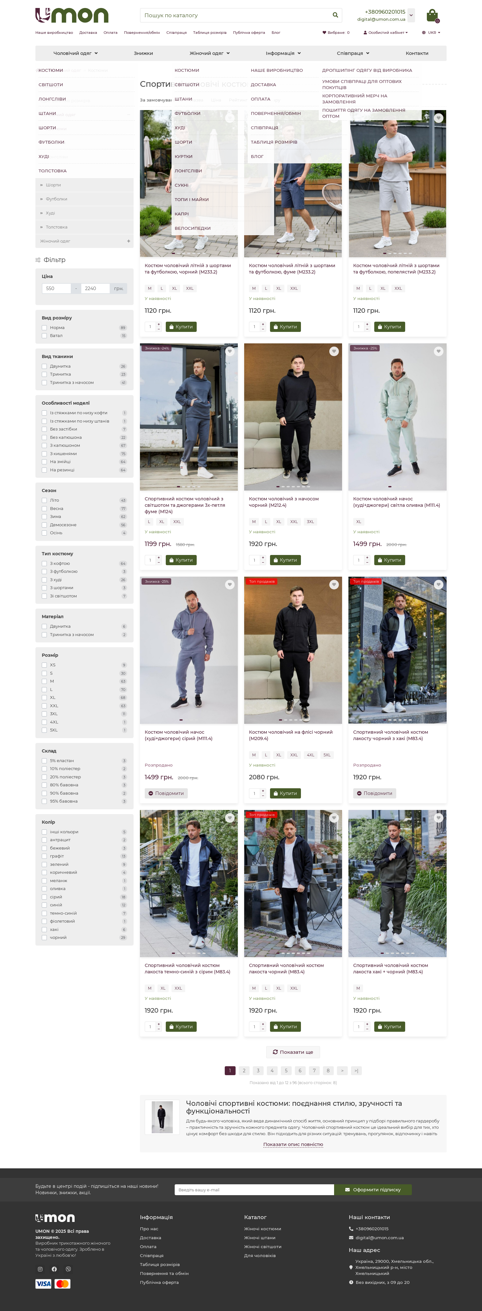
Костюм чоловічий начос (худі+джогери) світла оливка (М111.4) (396, 502)
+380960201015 (372, 1228)
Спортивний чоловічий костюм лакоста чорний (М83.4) (286, 969)
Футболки (56, 198)
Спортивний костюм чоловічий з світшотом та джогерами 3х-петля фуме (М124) (185, 505)
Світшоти (56, 142)
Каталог (255, 1217)
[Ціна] (56, 288)
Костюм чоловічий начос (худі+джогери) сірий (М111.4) (179, 735)
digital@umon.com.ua (380, 1237)
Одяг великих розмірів (65, 100)
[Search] (241, 15)
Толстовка (57, 226)
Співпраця (176, 32)
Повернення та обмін (164, 1273)
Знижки (143, 53)
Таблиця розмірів (210, 32)
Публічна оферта (249, 32)
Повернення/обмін (142, 32)
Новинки (50, 86)
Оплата (111, 32)
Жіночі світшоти (262, 1246)
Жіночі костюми (262, 1228)
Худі (50, 212)
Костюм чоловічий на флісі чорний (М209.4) (291, 735)
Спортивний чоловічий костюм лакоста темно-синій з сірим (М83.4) (187, 969)
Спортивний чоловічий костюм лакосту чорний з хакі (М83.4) (390, 735)
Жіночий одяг (206, 53)
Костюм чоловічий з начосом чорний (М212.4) (284, 502)
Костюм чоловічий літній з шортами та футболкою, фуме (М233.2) (292, 269)
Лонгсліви (57, 156)
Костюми (56, 128)
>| (356, 1071)
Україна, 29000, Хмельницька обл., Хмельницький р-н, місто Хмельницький (394, 1267)
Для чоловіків (260, 1255)
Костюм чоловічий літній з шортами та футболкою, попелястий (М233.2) (396, 269)
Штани (53, 170)
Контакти (417, 53)
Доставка (88, 32)
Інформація (280, 53)
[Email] (254, 1189)
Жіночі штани (259, 1237)
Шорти (53, 184)
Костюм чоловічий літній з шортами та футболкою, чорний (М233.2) (188, 269)
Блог (276, 32)
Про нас (149, 1228)
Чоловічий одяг (72, 53)
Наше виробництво (54, 32)
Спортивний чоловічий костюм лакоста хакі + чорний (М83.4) (390, 969)
